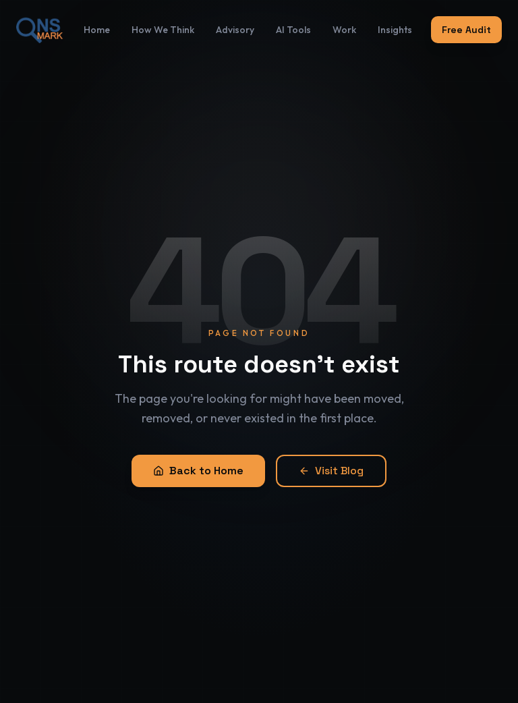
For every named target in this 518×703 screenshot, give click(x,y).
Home (97, 22)
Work (344, 22)
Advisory (235, 22)
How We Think (163, 22)
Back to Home (198, 470)
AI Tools (293, 22)
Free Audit (466, 22)
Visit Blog (331, 470)
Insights (395, 22)
